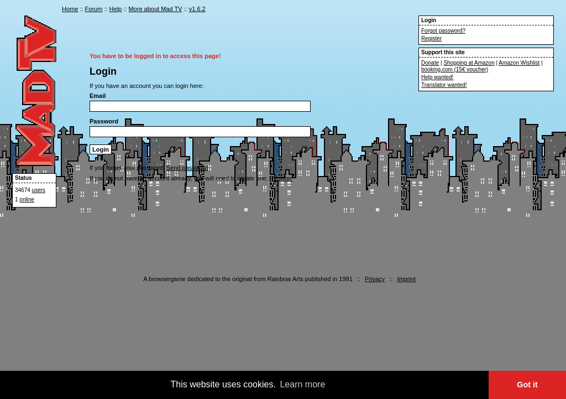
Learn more (302, 384)
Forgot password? (443, 31)
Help (115, 9)
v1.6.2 (197, 9)
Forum (94, 9)
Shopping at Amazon (468, 63)
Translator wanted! (444, 85)
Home (70, 9)
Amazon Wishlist (519, 63)
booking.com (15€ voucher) (454, 69)
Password (104, 121)
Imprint (406, 279)
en (407, 10)
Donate (430, 63)
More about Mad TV (155, 9)
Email (98, 95)
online (26, 199)
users (38, 190)
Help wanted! (437, 77)
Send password (187, 167)
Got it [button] (527, 384)
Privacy (375, 279)
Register (431, 38)
